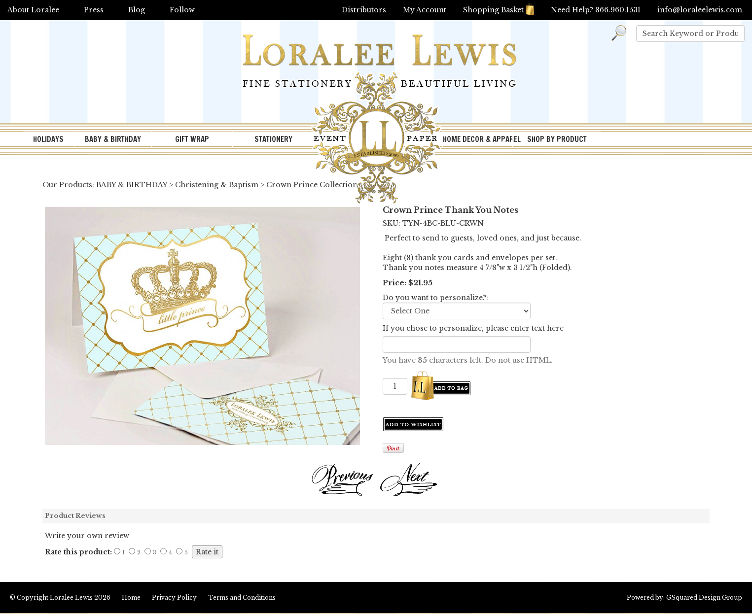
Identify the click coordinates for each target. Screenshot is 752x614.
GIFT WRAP (192, 139)
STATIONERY (273, 139)
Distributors (364, 9)
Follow (182, 9)
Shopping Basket (498, 9)
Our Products (67, 184)
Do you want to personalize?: (435, 297)
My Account (424, 9)
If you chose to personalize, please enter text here (473, 328)
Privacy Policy (174, 597)
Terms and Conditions (242, 597)
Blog (136, 9)
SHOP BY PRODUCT (557, 139)
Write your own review (87, 535)
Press (94, 9)
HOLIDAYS (48, 139)
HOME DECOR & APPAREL (477, 139)
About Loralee (33, 9)
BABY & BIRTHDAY (113, 139)
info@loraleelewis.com (699, 9)
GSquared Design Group (704, 597)
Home (131, 597)
